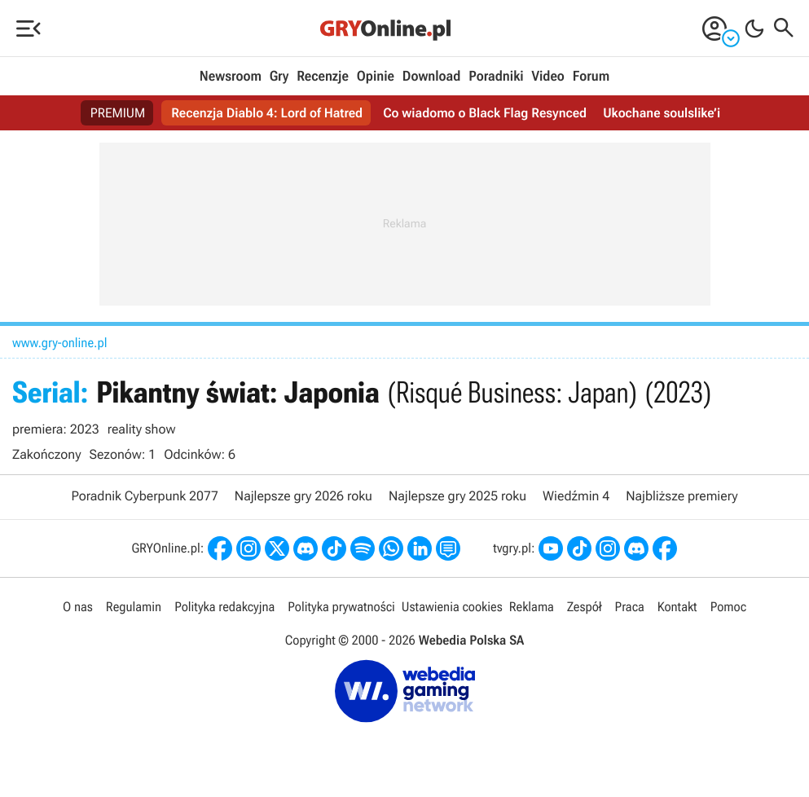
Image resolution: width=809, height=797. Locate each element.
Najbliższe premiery (681, 496)
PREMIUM (118, 113)
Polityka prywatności (341, 606)
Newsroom (231, 76)
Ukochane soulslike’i (661, 113)
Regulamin (133, 606)
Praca (629, 606)
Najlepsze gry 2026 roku (303, 496)
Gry (279, 76)
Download (431, 76)
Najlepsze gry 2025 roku (457, 496)
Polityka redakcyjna (224, 606)
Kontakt (677, 606)
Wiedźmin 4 (576, 496)
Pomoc (728, 606)
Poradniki (495, 76)
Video (547, 76)
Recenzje (323, 76)
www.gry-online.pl (60, 342)
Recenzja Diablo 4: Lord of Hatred (267, 113)
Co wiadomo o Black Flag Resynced (485, 113)
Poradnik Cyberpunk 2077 (144, 496)
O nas (78, 606)
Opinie (375, 76)
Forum (591, 76)
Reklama (531, 606)
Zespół (584, 606)
